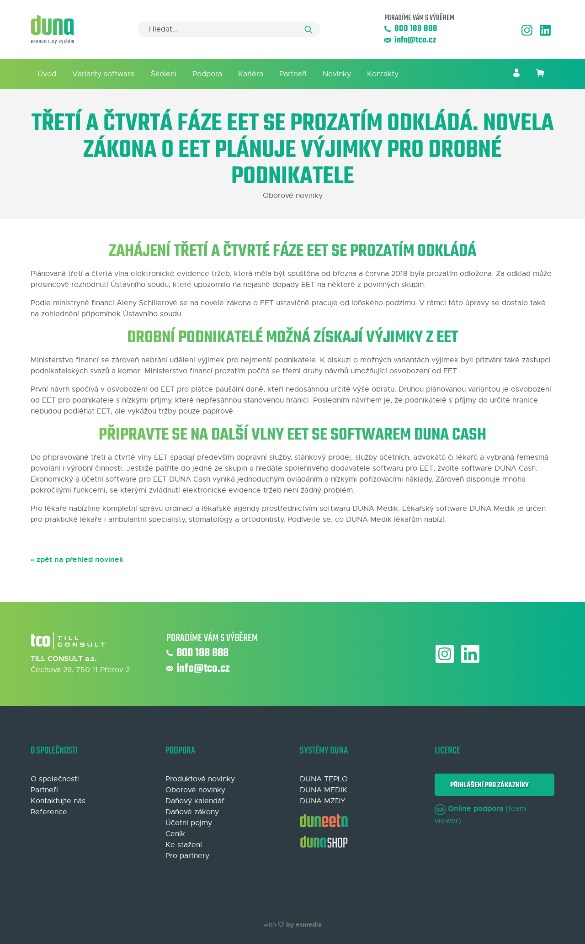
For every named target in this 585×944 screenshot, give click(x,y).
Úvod (46, 74)
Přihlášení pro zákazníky (488, 785)
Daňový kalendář (194, 801)
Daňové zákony (192, 812)
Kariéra (250, 74)
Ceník (175, 833)
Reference (49, 812)
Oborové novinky (195, 790)
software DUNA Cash (498, 468)
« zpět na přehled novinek (77, 559)
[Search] (229, 29)
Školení (163, 74)
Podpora (207, 74)
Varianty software (103, 74)
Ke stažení (183, 844)
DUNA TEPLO (324, 779)
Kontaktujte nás (58, 801)
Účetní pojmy (188, 822)
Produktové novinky (200, 779)
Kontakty (383, 74)
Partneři (293, 74)
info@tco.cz (410, 40)
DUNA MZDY (323, 801)
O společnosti (55, 779)
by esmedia (304, 924)
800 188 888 (410, 29)
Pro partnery (187, 855)
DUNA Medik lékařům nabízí (395, 519)
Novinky (337, 74)
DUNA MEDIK (323, 790)
